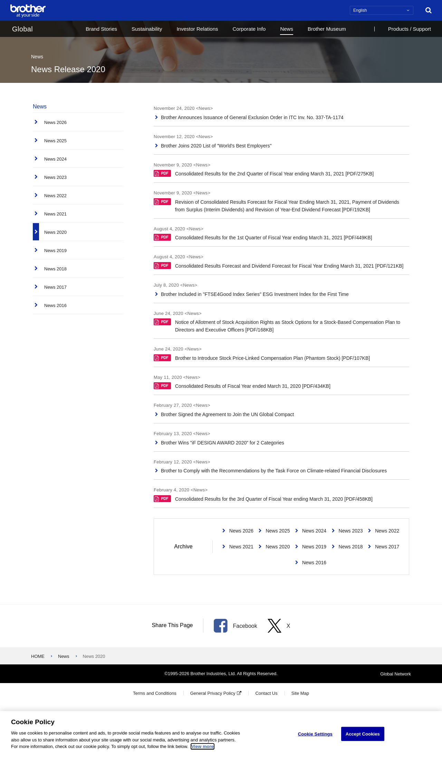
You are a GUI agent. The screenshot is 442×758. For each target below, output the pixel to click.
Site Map (300, 693)
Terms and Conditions (154, 693)
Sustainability (147, 29)
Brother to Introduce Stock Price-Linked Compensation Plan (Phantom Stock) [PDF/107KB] (262, 357)
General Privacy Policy (213, 693)
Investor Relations (197, 29)
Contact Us (266, 693)
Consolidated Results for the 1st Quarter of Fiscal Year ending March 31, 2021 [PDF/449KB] (263, 237)
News (286, 29)
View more (202, 746)
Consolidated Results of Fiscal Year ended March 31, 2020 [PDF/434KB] (242, 385)
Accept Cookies (363, 734)
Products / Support (409, 29)
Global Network (395, 673)
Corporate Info (249, 29)
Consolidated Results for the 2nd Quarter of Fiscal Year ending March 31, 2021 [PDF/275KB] (264, 173)
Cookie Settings (315, 734)
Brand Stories (101, 29)
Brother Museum (327, 29)
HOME (38, 656)
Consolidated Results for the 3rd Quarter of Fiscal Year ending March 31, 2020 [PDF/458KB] (263, 498)
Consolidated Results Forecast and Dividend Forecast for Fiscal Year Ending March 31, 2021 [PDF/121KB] (278, 265)
